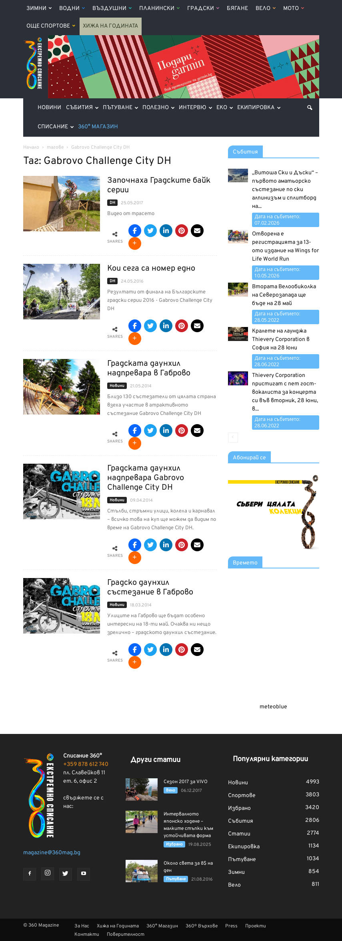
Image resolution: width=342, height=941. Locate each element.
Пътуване (120, 107)
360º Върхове (202, 926)
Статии (239, 834)
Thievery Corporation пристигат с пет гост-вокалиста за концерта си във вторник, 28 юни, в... (285, 392)
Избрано (174, 844)
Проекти (255, 926)
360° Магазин (98, 127)
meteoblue (273, 707)
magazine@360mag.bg (51, 852)
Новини (49, 107)
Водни (72, 8)
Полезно (158, 107)
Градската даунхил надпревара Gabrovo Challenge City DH (145, 478)
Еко (224, 107)
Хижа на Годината (110, 26)
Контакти (86, 934)
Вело (266, 8)
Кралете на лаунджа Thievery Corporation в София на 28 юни (281, 339)
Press (231, 926)
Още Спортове (50, 26)
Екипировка (259, 107)
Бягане (237, 8)
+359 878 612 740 (85, 764)
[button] (309, 108)
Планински (159, 8)
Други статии (155, 760)
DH (112, 202)
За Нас (81, 926)
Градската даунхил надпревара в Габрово (148, 369)
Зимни (39, 8)
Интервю (195, 107)
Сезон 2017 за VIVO (186, 782)
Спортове (242, 795)
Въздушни (112, 8)
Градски (203, 8)
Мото (293, 8)
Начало (31, 147)
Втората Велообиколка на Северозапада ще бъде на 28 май (284, 295)
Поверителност (125, 934)
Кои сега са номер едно (151, 268)
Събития (82, 107)
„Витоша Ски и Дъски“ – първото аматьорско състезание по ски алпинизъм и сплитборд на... (285, 189)
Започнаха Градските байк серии (158, 185)
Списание (56, 127)
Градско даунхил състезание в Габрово (150, 588)
